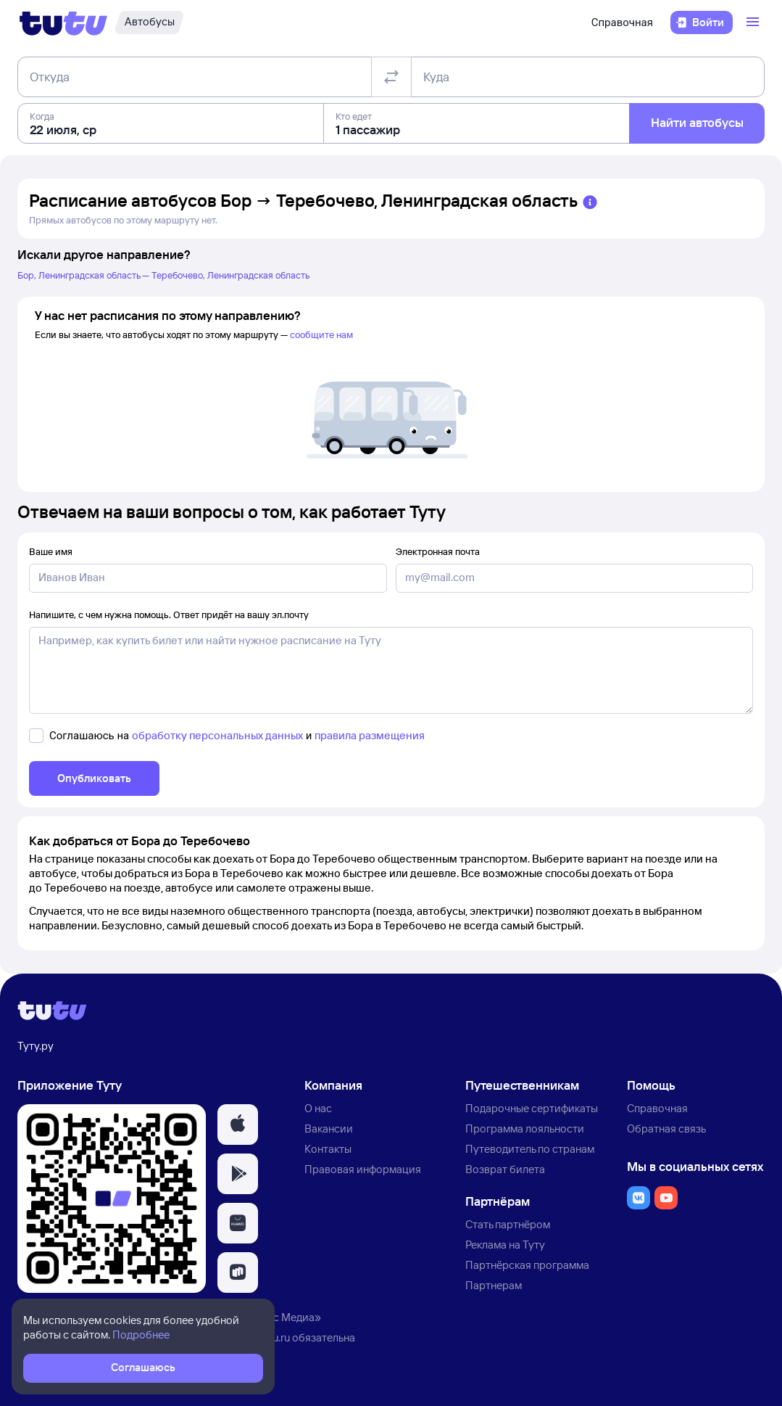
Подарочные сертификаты (531, 1108)
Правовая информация (362, 1169)
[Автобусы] (149, 22)
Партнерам (493, 1285)
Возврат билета (505, 1169)
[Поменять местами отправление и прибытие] (391, 77)
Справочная (622, 22)
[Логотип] (63, 22)
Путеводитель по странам (529, 1149)
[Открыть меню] (754, 22)
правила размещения (370, 735)
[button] (237, 1124)
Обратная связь (666, 1128)
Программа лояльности (524, 1128)
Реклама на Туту (505, 1244)
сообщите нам (321, 334)
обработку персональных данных (217, 735)
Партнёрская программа (527, 1265)
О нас (318, 1108)
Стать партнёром (507, 1224)
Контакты (328, 1149)
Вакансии (328, 1128)
